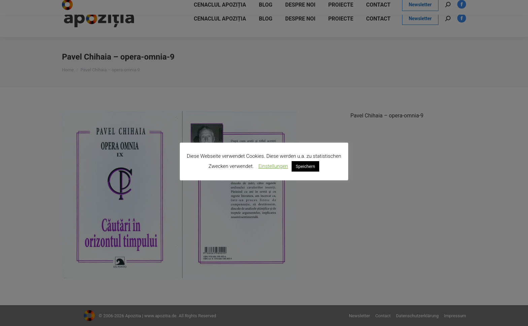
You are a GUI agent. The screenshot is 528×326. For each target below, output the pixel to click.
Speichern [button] (305, 166)
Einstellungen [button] (273, 166)
